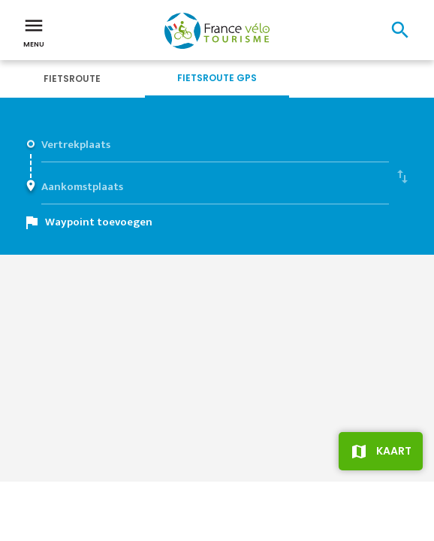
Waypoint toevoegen (98, 222)
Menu (34, 31)
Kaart (393, 450)
